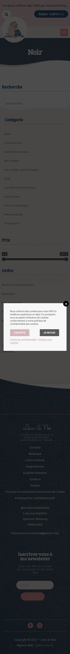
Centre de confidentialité (23, 339)
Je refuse (49, 332)
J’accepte (20, 332)
